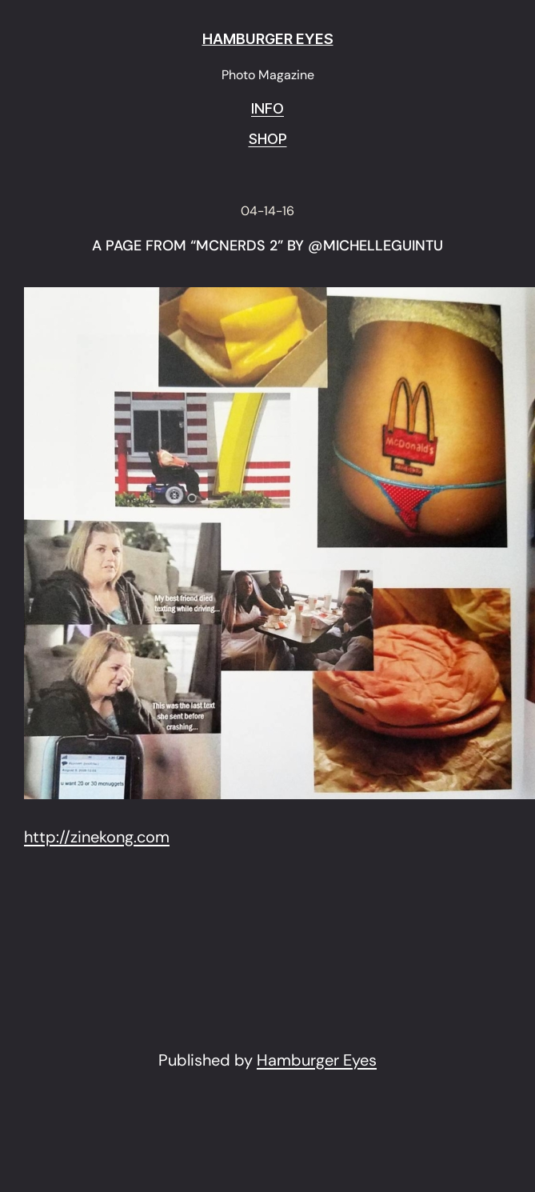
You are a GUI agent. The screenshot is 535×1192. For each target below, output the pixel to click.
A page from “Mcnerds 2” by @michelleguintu (267, 246)
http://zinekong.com (97, 836)
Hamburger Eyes (317, 1060)
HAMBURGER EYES (267, 38)
